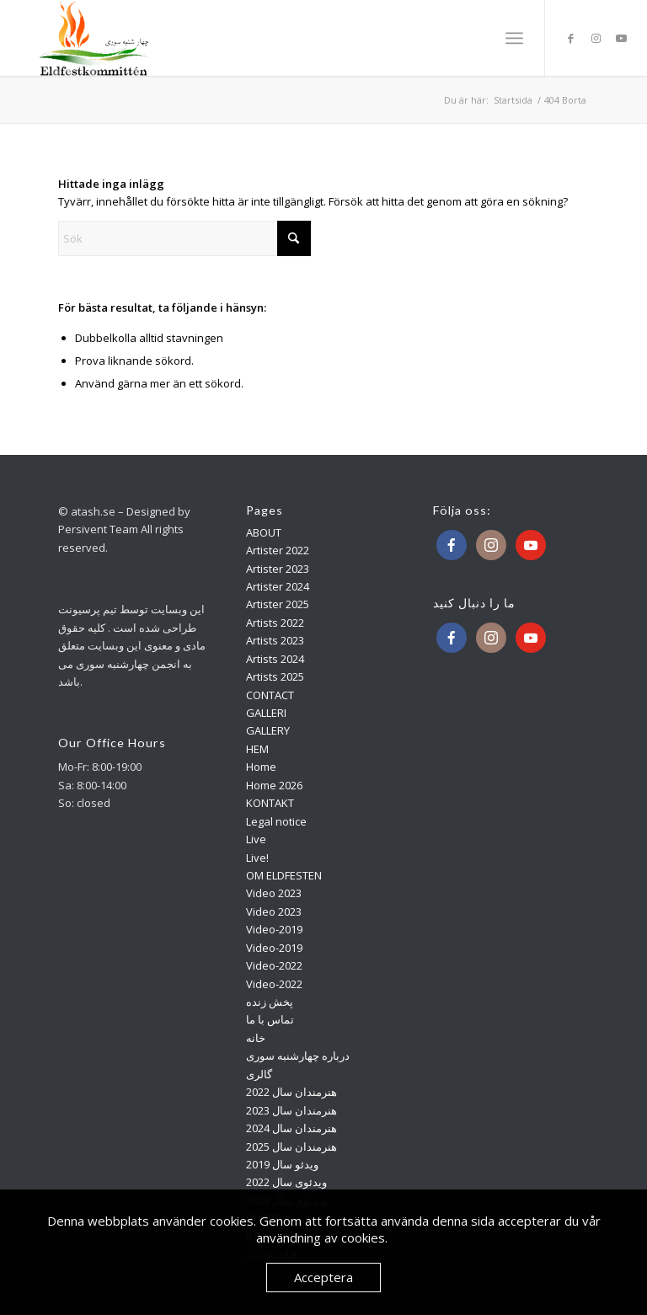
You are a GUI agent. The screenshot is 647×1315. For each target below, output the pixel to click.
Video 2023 (274, 893)
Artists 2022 (275, 622)
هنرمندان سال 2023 (291, 1110)
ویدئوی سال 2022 (286, 1181)
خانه (255, 1037)
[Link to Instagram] (596, 38)
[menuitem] (514, 38)
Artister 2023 (277, 568)
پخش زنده (269, 1001)
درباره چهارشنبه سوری (298, 1055)
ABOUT (263, 532)
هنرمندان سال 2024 (291, 1128)
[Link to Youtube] (621, 38)
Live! (257, 857)
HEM (257, 748)
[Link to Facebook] (571, 38)
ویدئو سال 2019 (282, 1164)
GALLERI (266, 712)
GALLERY (268, 730)
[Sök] (184, 238)
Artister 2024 (277, 586)
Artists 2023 (275, 640)
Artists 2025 (275, 676)
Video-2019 (274, 929)
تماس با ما (270, 1019)
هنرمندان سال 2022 (291, 1091)
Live (256, 839)
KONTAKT (270, 802)
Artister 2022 (277, 550)
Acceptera (323, 1277)
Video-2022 (274, 965)
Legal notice (276, 821)
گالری (259, 1074)
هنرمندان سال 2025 (291, 1146)
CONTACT (270, 695)
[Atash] (95, 38)
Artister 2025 (277, 604)
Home (261, 766)
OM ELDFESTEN (284, 875)
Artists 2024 (275, 658)
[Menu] (514, 38)
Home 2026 (274, 785)
